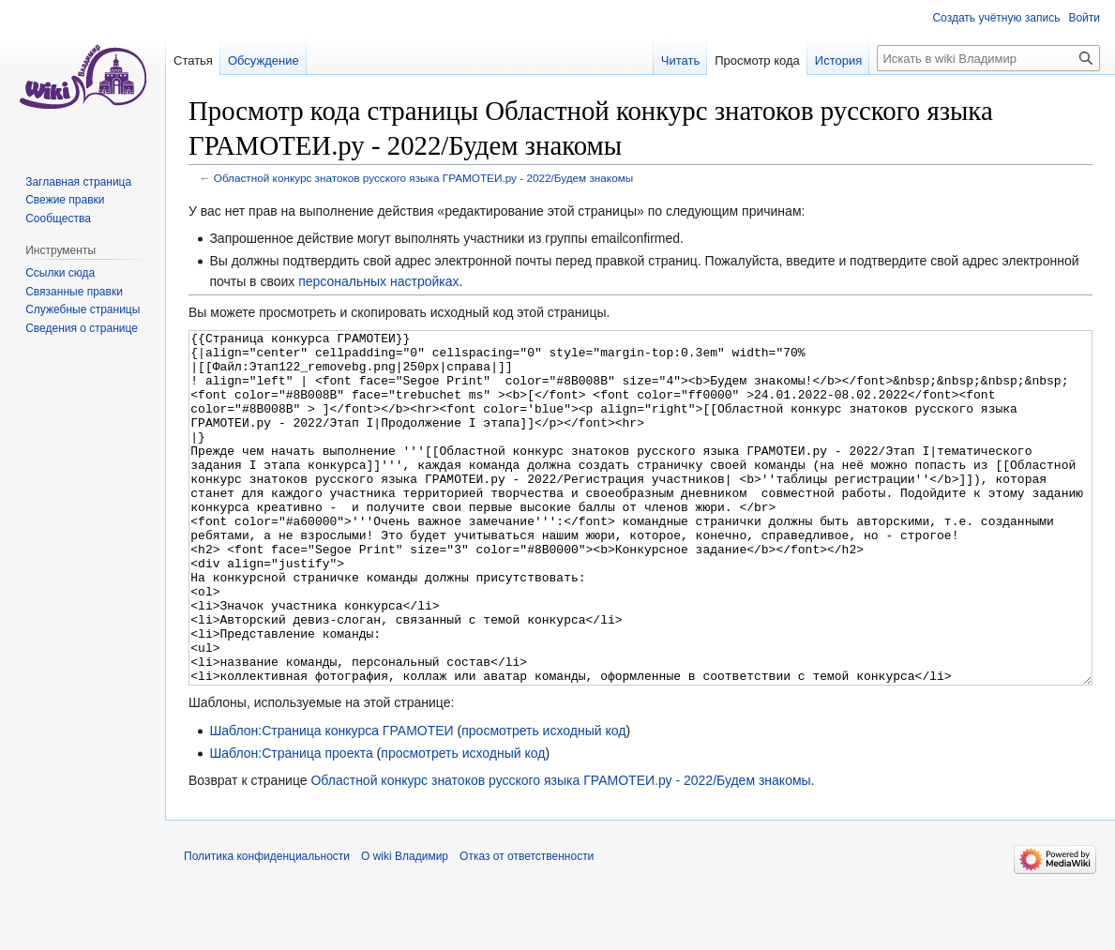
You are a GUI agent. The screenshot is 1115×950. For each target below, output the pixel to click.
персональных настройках (378, 281)
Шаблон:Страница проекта (290, 823)
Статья (193, 60)
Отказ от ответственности (527, 926)
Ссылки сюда (60, 272)
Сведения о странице (81, 328)
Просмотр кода (757, 60)
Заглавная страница (78, 181)
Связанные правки (74, 291)
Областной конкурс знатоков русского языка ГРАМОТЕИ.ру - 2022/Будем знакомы (423, 178)
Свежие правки (64, 199)
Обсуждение (263, 60)
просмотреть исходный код (543, 800)
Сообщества (58, 218)
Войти (1084, 17)
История (838, 60)
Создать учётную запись (996, 17)
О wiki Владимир (404, 926)
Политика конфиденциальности (267, 926)
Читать (680, 60)
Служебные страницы (82, 309)
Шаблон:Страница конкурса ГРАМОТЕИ (331, 800)
